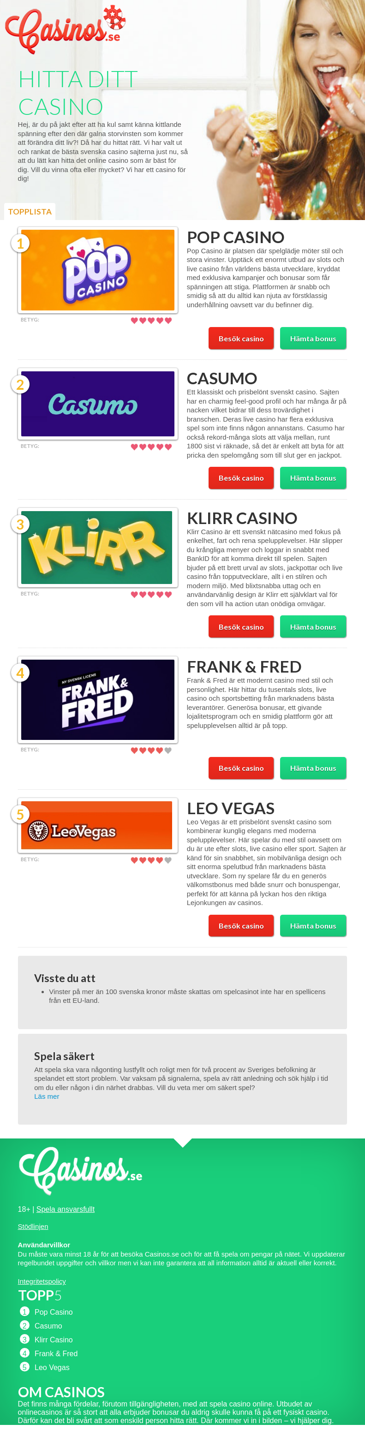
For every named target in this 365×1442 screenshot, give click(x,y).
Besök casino (241, 338)
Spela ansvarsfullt (65, 1209)
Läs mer (46, 1096)
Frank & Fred (244, 666)
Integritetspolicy (42, 1281)
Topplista (30, 211)
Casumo (222, 377)
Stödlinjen (33, 1226)
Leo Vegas (231, 807)
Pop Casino (236, 236)
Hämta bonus (313, 338)
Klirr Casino (242, 517)
